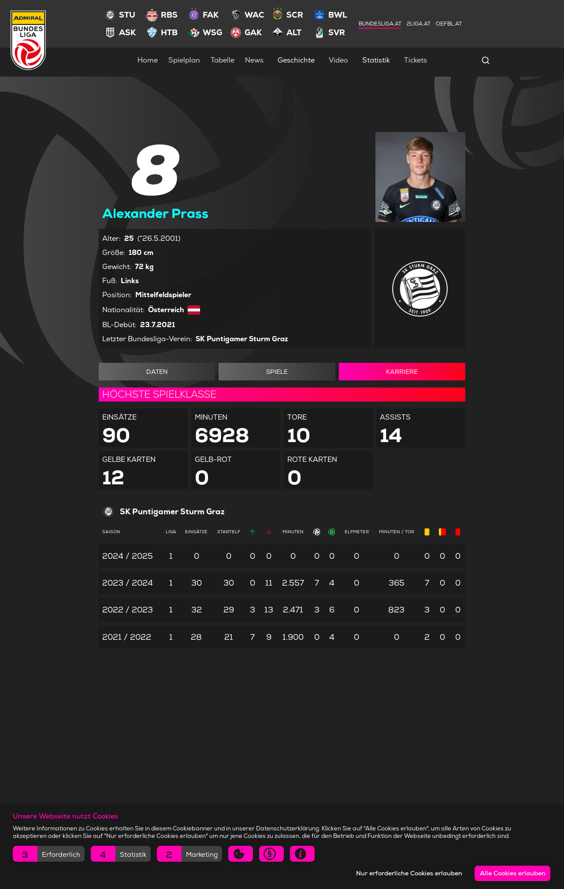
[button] (49, 854)
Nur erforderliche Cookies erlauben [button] (409, 873)
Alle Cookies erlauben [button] (512, 873)
